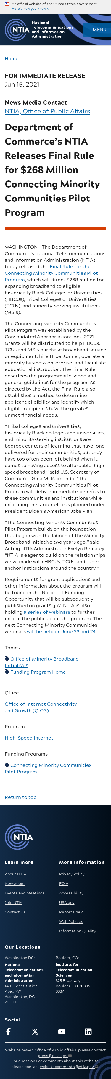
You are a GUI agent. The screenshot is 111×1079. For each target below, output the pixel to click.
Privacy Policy (72, 874)
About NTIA (15, 874)
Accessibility (71, 893)
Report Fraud (71, 912)
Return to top (20, 797)
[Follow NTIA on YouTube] (69, 1033)
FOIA (63, 883)
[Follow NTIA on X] (42, 1033)
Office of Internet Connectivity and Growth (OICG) (41, 707)
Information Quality (77, 931)
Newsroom (15, 883)
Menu (99, 30)
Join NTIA (13, 902)
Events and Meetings (25, 893)
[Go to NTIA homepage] (17, 30)
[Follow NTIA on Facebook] (15, 1033)
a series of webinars (47, 612)
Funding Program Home (38, 672)
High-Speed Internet (29, 738)
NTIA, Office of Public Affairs (47, 111)
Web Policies (71, 921)
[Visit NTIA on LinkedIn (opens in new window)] (95, 1033)
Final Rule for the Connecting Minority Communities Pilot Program (51, 273)
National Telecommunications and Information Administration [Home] (53, 30)
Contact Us (15, 912)
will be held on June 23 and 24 (61, 632)
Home (12, 58)
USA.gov (67, 902)
